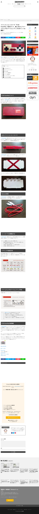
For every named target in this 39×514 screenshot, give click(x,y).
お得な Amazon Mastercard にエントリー (13, 417)
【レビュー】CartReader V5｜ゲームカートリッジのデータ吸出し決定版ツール (14, 481)
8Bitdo (2, 57)
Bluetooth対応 (5, 71)
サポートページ (7, 312)
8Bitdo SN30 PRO (3, 346)
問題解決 (22, 32)
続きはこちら (10, 500)
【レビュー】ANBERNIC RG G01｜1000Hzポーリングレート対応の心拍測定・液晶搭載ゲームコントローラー (33, 471)
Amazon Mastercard (18, 386)
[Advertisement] (19, 13)
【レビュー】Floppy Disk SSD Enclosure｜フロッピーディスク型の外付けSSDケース (14, 470)
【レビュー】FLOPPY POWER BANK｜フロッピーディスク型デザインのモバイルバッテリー (33, 482)
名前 (1, 448)
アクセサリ (15, 32)
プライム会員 (7, 412)
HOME (2, 19)
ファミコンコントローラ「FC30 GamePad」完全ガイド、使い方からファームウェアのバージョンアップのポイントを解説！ (18, 20)
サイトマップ (29, 509)
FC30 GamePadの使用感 (7, 77)
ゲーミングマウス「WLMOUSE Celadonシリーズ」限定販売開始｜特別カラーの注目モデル (24, 482)
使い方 (20, 32)
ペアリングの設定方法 (6, 74)
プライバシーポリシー (20, 509)
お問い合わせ (25, 509)
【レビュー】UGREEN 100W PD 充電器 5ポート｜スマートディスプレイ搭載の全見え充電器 (5, 471)
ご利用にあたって (15, 509)
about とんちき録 (10, 509)
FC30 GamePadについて (7, 68)
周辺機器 (9, 19)
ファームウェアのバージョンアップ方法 (9, 75)
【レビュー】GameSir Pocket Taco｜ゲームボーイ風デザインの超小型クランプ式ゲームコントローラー (24, 471)
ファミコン (18, 32)
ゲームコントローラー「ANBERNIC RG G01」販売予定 (5, 481)
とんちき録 (22, 511)
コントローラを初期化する (7, 72)
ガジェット (5, 19)
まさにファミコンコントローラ (7, 69)
